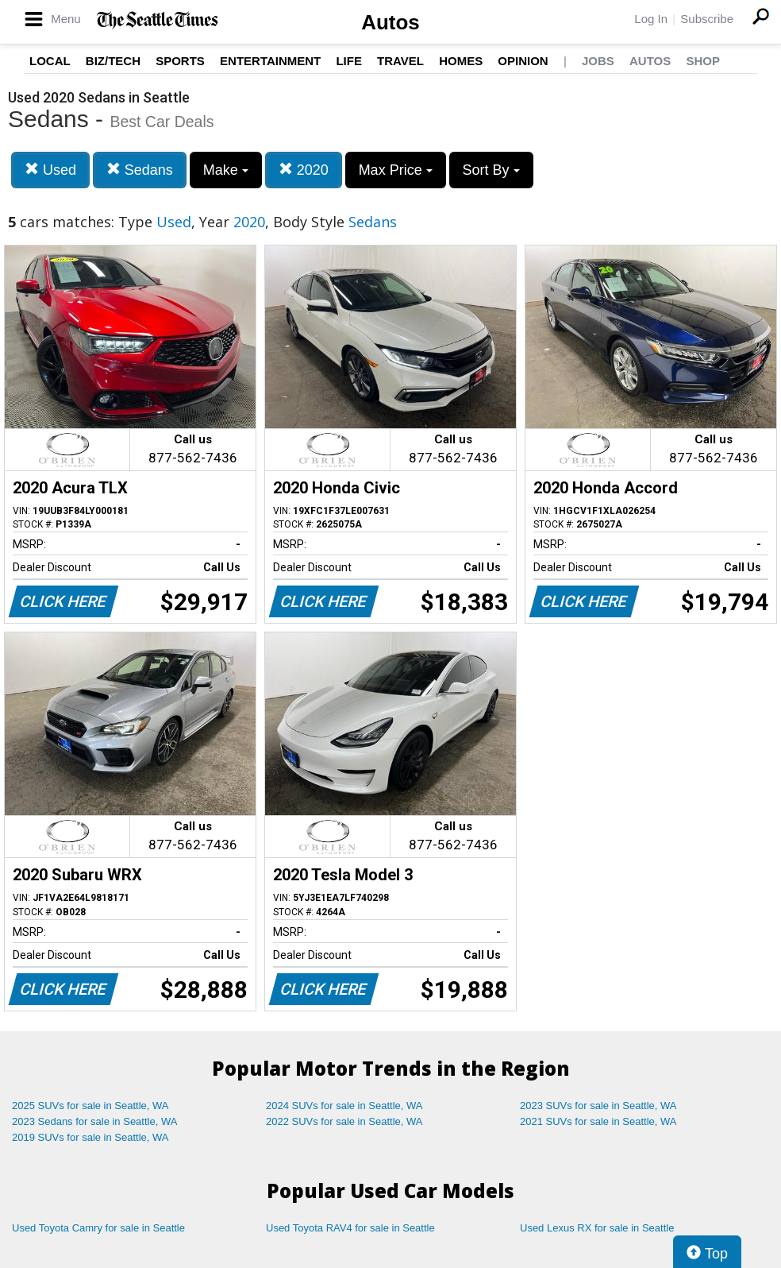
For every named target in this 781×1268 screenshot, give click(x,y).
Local (50, 61)
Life (349, 61)
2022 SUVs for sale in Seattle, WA (344, 1121)
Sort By (491, 170)
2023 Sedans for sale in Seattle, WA (94, 1121)
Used (50, 169)
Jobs (598, 61)
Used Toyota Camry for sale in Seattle (98, 1228)
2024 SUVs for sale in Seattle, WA (344, 1105)
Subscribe (706, 18)
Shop (703, 61)
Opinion (523, 61)
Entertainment (270, 61)
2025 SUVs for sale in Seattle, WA (90, 1105)
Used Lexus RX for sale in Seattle (597, 1228)
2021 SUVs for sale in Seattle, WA (598, 1121)
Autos (390, 22)
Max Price (396, 170)
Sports (180, 61)
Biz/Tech (113, 61)
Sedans (139, 169)
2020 (304, 169)
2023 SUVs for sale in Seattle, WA (598, 1105)
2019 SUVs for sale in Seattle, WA (90, 1137)
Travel (400, 61)
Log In (651, 18)
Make (225, 170)
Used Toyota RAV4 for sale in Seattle (350, 1228)
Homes (461, 61)
